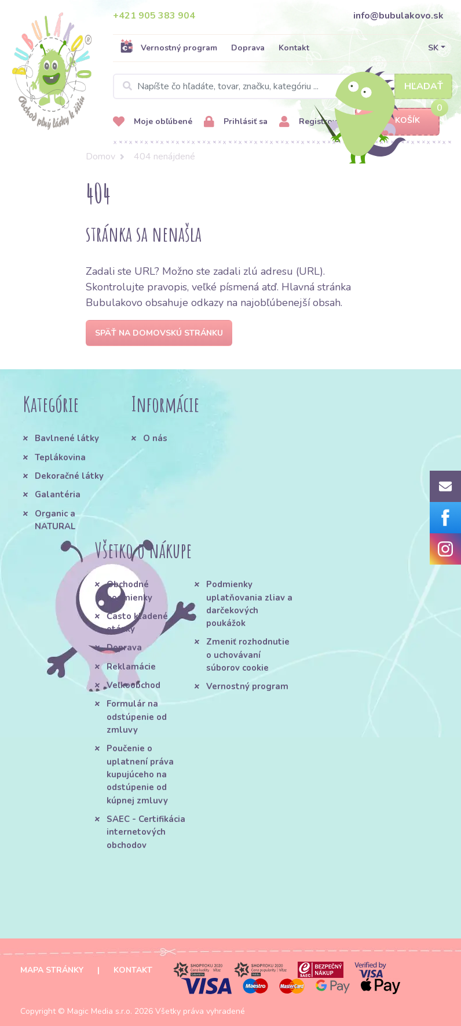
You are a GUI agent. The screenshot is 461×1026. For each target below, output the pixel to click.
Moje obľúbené (152, 122)
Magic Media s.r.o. (99, 1011)
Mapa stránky (51, 970)
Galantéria (58, 494)
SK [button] (433, 47)
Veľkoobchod (133, 685)
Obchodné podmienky (129, 591)
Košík (397, 121)
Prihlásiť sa (236, 122)
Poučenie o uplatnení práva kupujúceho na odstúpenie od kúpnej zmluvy (140, 774)
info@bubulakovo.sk (398, 15)
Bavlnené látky (67, 438)
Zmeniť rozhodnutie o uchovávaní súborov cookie (248, 655)
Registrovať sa (317, 122)
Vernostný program (168, 47)
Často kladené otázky (137, 622)
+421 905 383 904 (154, 15)
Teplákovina (60, 457)
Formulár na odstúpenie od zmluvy (137, 717)
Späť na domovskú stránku (159, 333)
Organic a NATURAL (55, 520)
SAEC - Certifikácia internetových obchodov (146, 832)
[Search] (282, 86)
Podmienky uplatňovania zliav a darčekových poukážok (249, 604)
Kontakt (294, 47)
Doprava (248, 47)
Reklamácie (131, 666)
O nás (155, 438)
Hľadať (423, 86)
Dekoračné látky (69, 476)
